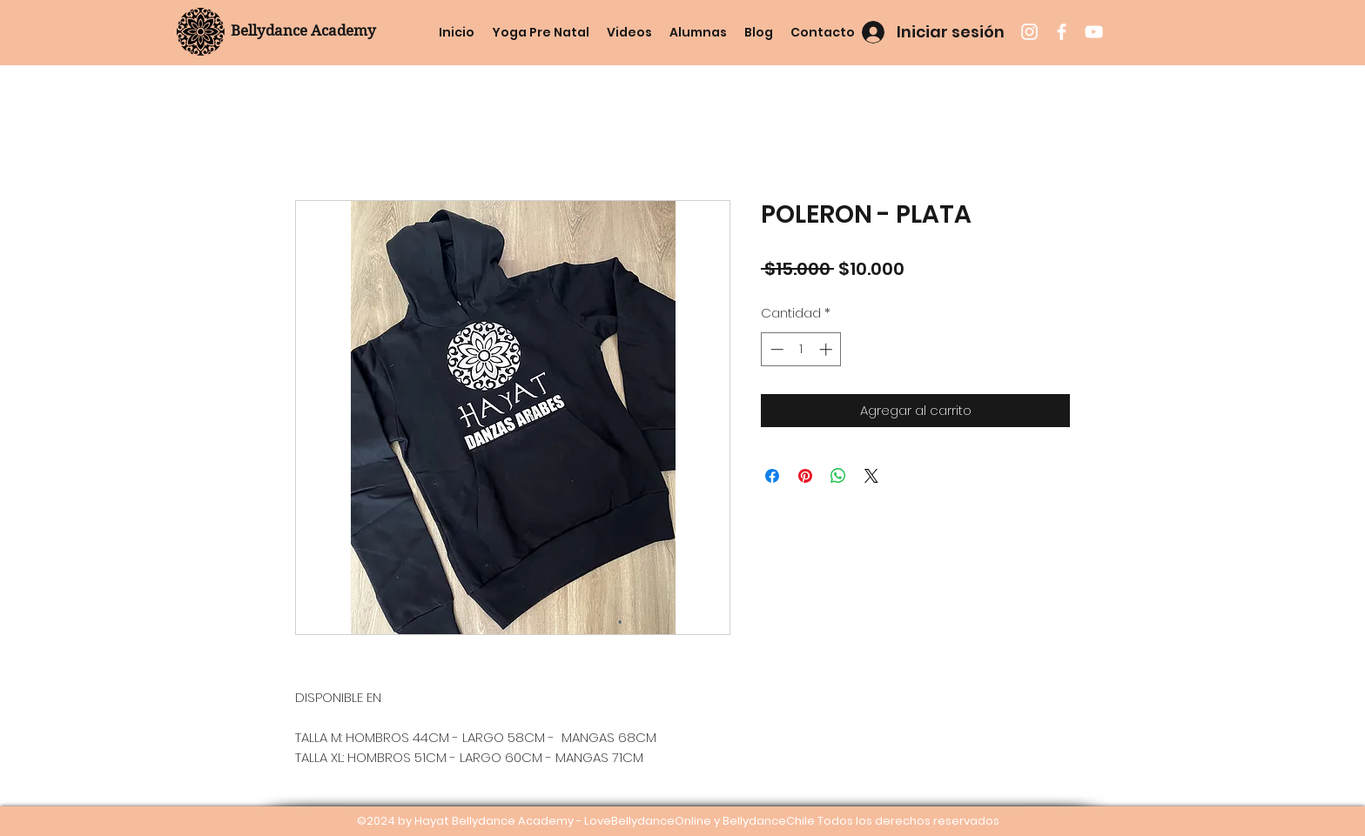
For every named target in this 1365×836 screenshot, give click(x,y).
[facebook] (1061, 32)
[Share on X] (871, 475)
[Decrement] (775, 349)
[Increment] (827, 349)
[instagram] (1029, 32)
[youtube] (1094, 32)
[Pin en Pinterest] (805, 475)
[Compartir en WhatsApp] (838, 475)
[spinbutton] (801, 349)
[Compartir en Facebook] (772, 475)
